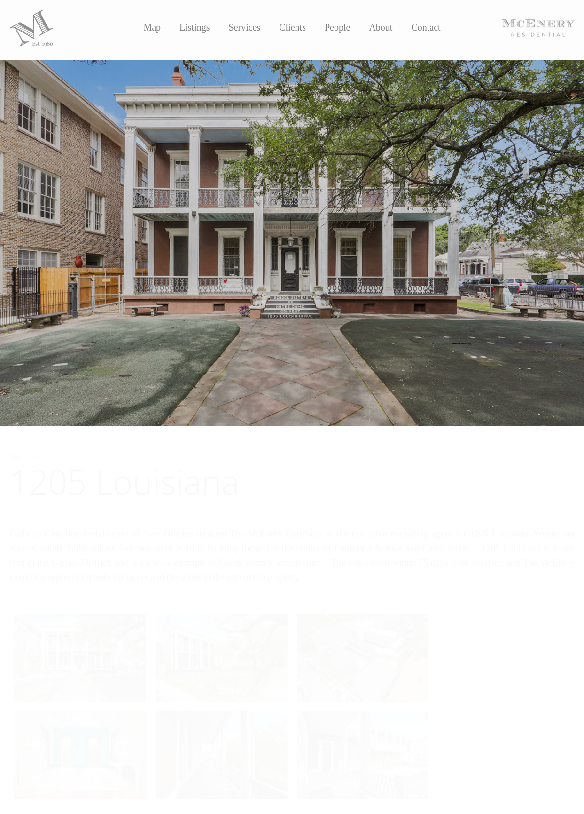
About (380, 27)
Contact (425, 27)
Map (152, 27)
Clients (292, 27)
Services (245, 27)
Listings (194, 27)
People (337, 27)
